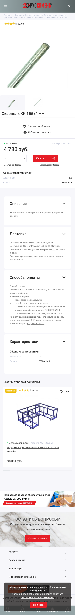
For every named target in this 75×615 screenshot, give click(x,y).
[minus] (6, 158)
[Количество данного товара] (15, 158)
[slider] (10, 23)
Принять (38, 604)
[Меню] (5, 5)
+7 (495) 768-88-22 (35, 323)
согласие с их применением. (37, 597)
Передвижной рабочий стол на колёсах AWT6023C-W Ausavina (33, 449)
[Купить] (45, 158)
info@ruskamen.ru (38, 320)
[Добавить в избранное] (37, 126)
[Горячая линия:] (69, 5)
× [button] (69, 584)
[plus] (24, 158)
